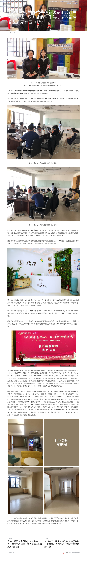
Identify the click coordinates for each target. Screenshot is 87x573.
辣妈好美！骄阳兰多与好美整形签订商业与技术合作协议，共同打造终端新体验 (61, 544)
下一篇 (46, 538)
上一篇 (10, 538)
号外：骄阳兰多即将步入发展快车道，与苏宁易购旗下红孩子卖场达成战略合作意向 (24, 544)
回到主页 (7, 4)
